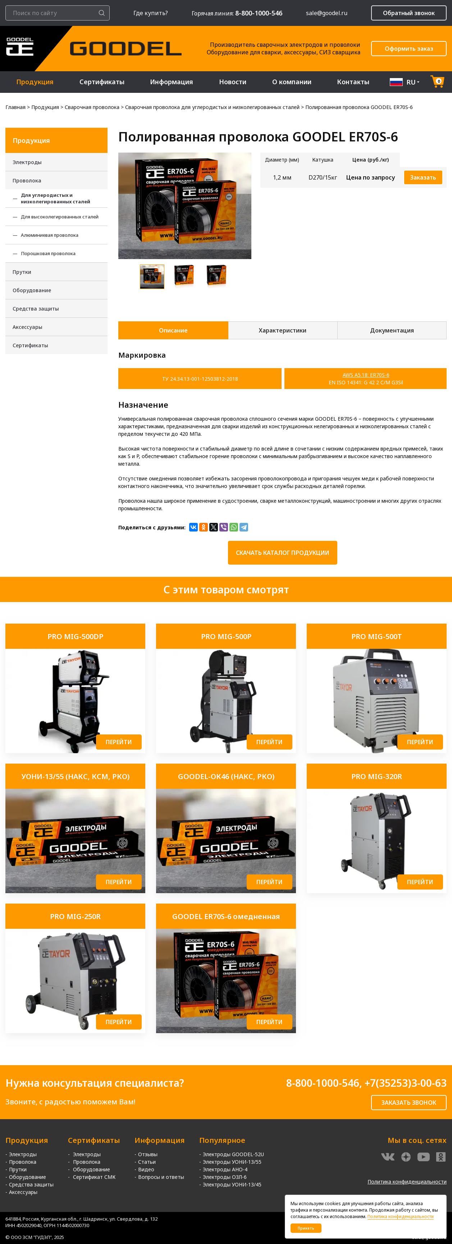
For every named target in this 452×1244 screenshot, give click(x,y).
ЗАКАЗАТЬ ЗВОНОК (409, 1103)
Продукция (35, 82)
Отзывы (147, 1154)
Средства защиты (36, 308)
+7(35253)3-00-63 (406, 1083)
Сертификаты (101, 82)
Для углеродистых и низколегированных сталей (55, 198)
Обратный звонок (409, 13)
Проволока (27, 180)
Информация (171, 82)
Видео (146, 1169)
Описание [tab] (173, 330)
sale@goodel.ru (326, 13)
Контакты (353, 82)
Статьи (147, 1161)
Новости (233, 82)
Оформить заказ (409, 49)
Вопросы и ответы (161, 1176)
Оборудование (32, 290)
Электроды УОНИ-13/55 (232, 1161)
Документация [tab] (392, 330)
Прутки (22, 271)
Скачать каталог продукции (282, 553)
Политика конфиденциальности (407, 1181)
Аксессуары (27, 327)
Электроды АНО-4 (225, 1169)
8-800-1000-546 (322, 1083)
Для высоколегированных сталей (60, 216)
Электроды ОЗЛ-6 (225, 1176)
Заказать (423, 177)
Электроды (27, 162)
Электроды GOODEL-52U (233, 1154)
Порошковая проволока (48, 253)
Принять (306, 1228)
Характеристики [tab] (282, 330)
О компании (291, 82)
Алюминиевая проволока (49, 235)
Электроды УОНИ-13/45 (232, 1184)
